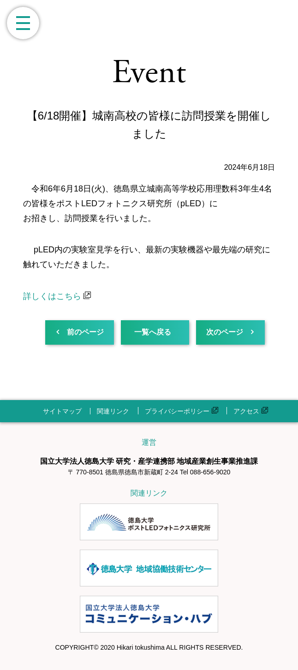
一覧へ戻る (149, 332)
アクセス (250, 411)
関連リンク (113, 411)
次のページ (219, 332)
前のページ (84, 332)
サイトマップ (62, 411)
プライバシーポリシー (181, 411)
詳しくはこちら (57, 296)
